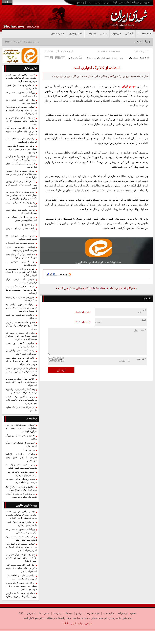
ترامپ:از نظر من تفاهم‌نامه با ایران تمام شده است (21, 140)
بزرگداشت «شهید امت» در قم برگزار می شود (21, 94)
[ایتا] (96, 250)
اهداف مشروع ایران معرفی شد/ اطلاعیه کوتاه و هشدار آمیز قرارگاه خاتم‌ (21, 174)
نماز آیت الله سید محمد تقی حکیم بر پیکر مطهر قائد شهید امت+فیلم (21, 131)
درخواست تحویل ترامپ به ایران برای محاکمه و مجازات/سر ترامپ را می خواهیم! (21, 307)
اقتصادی (101, 51)
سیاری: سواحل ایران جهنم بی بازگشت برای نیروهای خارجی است (21, 120)
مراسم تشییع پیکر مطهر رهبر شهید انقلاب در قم (21, 211)
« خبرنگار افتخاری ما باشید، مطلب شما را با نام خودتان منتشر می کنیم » (96, 288)
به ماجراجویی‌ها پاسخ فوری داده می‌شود (21, 87)
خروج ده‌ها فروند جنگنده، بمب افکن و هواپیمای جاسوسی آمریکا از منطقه (21, 290)
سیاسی (103, 34)
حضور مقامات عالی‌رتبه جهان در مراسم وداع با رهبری (21, 473)
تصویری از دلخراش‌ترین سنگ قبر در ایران (21, 444)
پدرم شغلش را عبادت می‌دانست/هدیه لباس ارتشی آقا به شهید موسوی (21, 400)
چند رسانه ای (58, 34)
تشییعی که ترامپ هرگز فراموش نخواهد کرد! (21, 281)
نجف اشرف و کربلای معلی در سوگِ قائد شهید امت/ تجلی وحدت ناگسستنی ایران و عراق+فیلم (21, 195)
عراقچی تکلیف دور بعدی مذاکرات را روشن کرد (21, 345)
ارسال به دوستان (96, 57)
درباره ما (57, 613)
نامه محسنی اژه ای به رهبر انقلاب (21, 230)
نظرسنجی (124, 2)
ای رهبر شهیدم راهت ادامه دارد (20, 243)
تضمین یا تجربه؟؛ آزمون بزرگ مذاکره (21, 437)
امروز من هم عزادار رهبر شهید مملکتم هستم (21, 299)
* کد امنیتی (141, 359)
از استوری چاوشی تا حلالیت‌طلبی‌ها (21, 263)
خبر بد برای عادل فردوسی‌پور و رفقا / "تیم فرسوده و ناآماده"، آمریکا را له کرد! (21, 272)
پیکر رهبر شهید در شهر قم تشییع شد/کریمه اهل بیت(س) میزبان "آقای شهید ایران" (21, 336)
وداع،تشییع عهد (28, 224)
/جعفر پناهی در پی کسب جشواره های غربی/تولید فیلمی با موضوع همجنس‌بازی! (21, 78)
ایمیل (143, 320)
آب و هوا (31, 613)
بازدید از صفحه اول (139, 57)
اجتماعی (91, 34)
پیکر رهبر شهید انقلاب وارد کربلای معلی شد (21, 101)
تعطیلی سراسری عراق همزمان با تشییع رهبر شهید (21, 248)
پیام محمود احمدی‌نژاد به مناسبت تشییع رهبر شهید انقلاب (21, 466)
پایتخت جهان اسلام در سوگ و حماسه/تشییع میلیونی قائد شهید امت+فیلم (21, 382)
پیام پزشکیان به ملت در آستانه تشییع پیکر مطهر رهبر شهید (21, 495)
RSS (21, 613)
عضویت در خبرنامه (141, 2)
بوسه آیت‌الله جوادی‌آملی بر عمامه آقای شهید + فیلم (21, 352)
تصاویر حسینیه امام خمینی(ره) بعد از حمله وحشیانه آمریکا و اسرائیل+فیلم (21, 110)
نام (144, 310)
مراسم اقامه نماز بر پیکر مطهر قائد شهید (21, 409)
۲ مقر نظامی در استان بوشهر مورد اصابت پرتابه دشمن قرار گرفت (21, 184)
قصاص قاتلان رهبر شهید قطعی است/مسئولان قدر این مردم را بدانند (21, 371)
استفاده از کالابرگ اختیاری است (96, 68)
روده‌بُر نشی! (29, 450)
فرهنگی (129, 34)
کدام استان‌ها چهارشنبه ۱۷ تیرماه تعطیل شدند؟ (21, 237)
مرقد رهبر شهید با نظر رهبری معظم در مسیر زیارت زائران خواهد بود (21, 149)
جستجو (80, 2)
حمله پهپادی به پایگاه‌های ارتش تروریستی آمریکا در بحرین (21, 158)
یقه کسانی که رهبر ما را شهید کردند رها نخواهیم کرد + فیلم (21, 391)
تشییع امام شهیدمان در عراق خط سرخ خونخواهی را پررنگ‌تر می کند (21, 325)
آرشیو (98, 2)
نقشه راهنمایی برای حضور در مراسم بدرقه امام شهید (21, 481)
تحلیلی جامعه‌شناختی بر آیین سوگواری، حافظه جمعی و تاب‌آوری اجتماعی (21, 428)
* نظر (143, 330)
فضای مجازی (75, 34)
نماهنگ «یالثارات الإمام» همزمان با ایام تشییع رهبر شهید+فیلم (21, 457)
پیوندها (90, 2)
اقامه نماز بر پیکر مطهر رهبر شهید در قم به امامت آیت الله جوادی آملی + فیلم (21, 361)
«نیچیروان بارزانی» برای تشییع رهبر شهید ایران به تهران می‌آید (21, 488)
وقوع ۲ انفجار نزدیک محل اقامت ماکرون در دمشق (21, 218)
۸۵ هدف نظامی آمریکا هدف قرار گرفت (21, 165)
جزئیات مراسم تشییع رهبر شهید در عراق (21, 316)
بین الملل (116, 34)
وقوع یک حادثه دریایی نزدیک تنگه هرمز (21, 204)
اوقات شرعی (110, 2)
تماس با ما (44, 613)
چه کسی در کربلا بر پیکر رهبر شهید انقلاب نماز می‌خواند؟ (21, 256)
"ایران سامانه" (69, 623)
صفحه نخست (144, 34)
